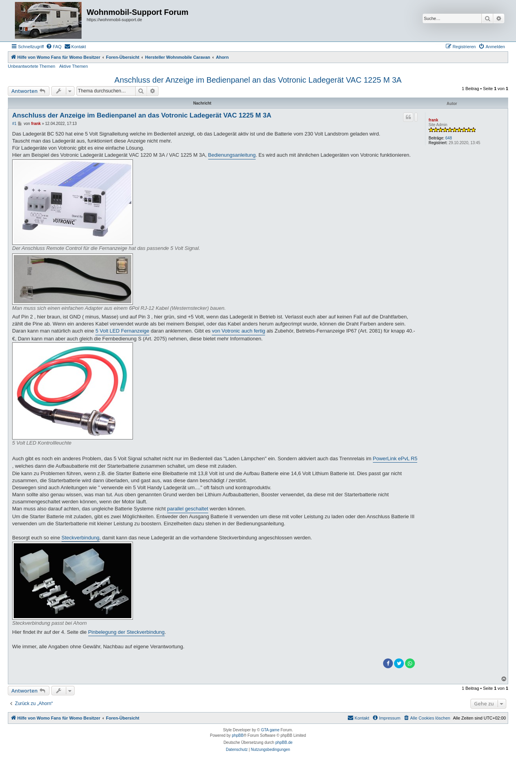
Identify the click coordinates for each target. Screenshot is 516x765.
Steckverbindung (81, 538)
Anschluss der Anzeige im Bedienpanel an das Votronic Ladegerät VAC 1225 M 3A (258, 80)
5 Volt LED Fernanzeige (122, 331)
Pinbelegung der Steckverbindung (126, 632)
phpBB (237, 735)
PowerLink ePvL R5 (395, 458)
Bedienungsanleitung (232, 155)
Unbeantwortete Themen (31, 66)
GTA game (270, 730)
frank (433, 120)
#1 (14, 123)
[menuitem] (54, 46)
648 (448, 138)
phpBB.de (284, 742)
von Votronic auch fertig (238, 331)
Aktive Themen (73, 66)
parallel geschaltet (187, 509)
